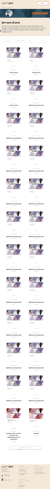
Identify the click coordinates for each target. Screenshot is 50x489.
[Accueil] (7, 3)
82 (23, 448)
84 (30, 448)
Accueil (4, 7)
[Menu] (42, 3)
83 (26, 448)
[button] (40, 13)
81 (20, 448)
